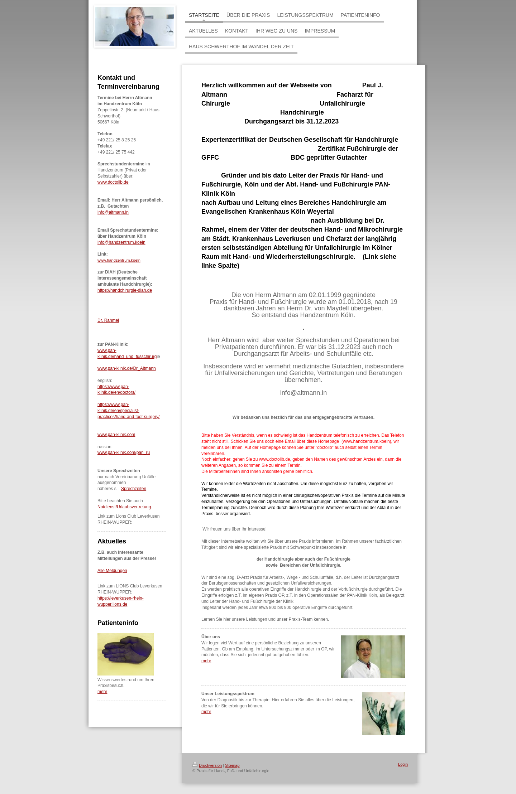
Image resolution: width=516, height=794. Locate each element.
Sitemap (232, 765)
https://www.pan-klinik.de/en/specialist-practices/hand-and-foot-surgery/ (128, 410)
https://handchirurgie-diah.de (124, 290)
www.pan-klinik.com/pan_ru (123, 452)
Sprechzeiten (133, 488)
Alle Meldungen (112, 570)
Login (403, 764)
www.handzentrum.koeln (118, 260)
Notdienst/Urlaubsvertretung (124, 506)
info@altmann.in (113, 212)
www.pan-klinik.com (116, 434)
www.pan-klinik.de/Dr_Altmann (126, 368)
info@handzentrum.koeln (121, 242)
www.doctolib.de (113, 182)
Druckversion (207, 765)
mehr (102, 691)
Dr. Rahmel (108, 320)
